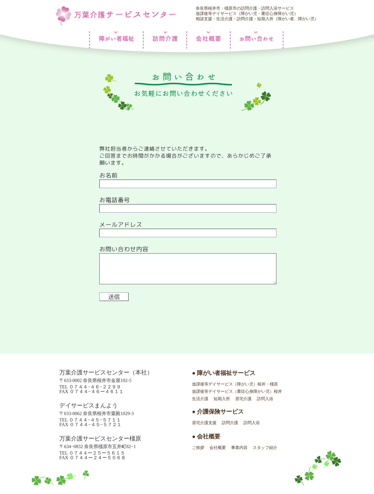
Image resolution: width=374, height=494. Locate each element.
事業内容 (239, 447)
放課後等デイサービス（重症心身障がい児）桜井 (237, 391)
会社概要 (217, 447)
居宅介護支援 (204, 423)
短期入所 (222, 399)
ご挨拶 (198, 447)
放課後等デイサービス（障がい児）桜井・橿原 (235, 384)
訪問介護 (230, 423)
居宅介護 (243, 399)
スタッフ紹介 (265, 447)
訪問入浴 (265, 399)
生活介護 (200, 399)
